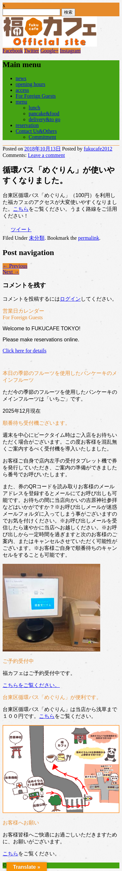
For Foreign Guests (36, 96)
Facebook (13, 50)
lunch (34, 107)
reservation (27, 125)
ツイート (21, 229)
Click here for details (25, 350)
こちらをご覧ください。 (31, 685)
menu (21, 102)
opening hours (30, 84)
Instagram (70, 50)
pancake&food (44, 113)
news (21, 78)
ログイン (70, 299)
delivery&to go (44, 119)
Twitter (31, 50)
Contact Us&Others (36, 131)
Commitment (42, 137)
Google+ (49, 50)
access (22, 90)
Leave (46, 155)
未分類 (37, 238)
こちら (21, 209)
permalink (88, 238)
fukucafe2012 (98, 148)
